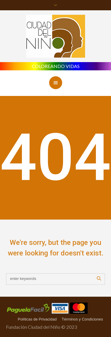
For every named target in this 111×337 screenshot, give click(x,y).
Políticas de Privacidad (37, 319)
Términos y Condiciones (82, 319)
